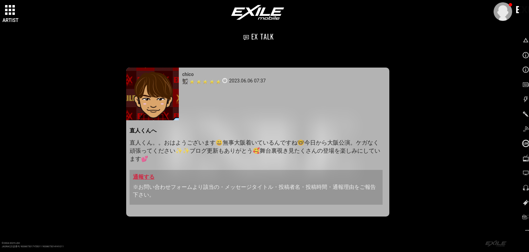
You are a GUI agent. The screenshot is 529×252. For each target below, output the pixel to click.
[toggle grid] (10, 10)
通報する (144, 177)
